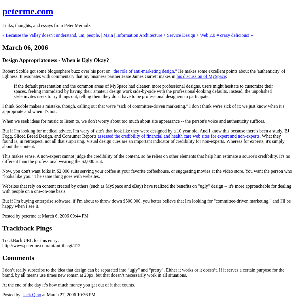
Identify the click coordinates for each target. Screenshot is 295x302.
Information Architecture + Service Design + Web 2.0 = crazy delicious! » (184, 35)
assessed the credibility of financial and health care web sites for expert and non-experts (179, 136)
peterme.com (27, 11)
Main (108, 35)
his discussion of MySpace (201, 76)
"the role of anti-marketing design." (144, 71)
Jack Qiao (32, 294)
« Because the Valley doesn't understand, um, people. (51, 35)
